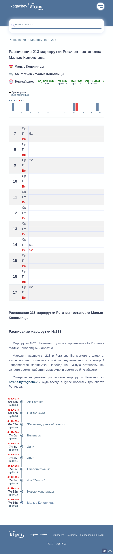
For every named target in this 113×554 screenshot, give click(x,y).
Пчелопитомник (29, 469)
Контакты (72, 535)
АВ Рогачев (26, 402)
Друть (22, 458)
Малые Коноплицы (29, 66)
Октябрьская (27, 413)
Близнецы (25, 435)
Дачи (21, 447)
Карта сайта (38, 534)
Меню (100, 6)
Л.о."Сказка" (27, 480)
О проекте (58, 535)
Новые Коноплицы (31, 491)
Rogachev (18, 6)
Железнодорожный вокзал (37, 424)
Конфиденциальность (92, 535)
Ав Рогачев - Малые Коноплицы (39, 74)
